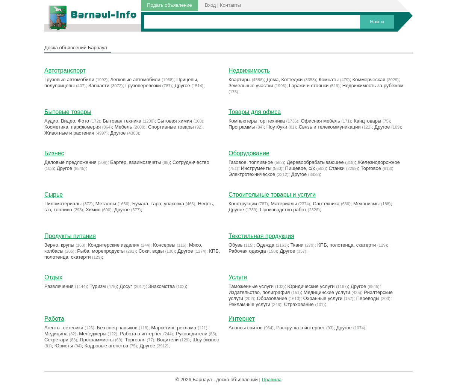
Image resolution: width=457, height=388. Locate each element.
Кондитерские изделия (113, 245)
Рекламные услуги (249, 304)
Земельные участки (250, 85)
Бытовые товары (67, 112)
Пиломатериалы (63, 203)
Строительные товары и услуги (272, 194)
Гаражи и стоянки (308, 85)
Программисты (96, 340)
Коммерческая (369, 79)
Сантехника (326, 203)
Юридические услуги (311, 286)
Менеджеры (92, 333)
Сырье (53, 194)
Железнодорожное (378, 162)
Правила (271, 379)
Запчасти (98, 85)
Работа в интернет (141, 333)
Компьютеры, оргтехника (256, 121)
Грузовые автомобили (69, 79)
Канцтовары (367, 121)
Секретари (56, 340)
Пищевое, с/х (300, 168)
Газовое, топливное (250, 162)
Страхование (299, 304)
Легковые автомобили (135, 79)
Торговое (371, 168)
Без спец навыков (117, 327)
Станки (337, 168)
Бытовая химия (174, 121)
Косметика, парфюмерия (72, 127)
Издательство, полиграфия (259, 292)
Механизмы (366, 203)
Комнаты (329, 79)
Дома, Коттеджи (284, 79)
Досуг (126, 286)
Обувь (235, 245)
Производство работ (283, 209)
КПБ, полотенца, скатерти (346, 245)
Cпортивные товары (171, 127)
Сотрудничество (191, 162)
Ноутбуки (277, 127)
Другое (182, 85)
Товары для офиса (254, 112)
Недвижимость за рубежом (373, 85)
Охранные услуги (322, 298)
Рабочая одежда (247, 251)
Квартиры (239, 79)
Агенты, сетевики (63, 327)
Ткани (297, 245)
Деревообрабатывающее (315, 162)
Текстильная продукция (261, 236)
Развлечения (59, 286)
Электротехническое (251, 174)
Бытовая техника (122, 121)
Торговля (135, 340)
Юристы (63, 346)
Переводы (368, 298)
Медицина (56, 333)
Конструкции (242, 203)
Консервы (164, 245)
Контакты (230, 5)
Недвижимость (249, 70)
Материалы (284, 203)
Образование (272, 298)
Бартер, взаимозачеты (135, 162)
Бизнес (54, 153)
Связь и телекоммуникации (330, 127)
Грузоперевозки (143, 85)
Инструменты (256, 168)
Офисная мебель (320, 121)
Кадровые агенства (106, 346)
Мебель (123, 127)
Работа (54, 318)
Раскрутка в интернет (300, 327)
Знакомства (161, 286)
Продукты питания (70, 236)
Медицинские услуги (327, 292)
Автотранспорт (65, 70)
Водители (168, 340)
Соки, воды (150, 251)
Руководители (191, 333)
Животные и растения (69, 133)
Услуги (237, 277)
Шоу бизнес (205, 340)
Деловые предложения (70, 162)
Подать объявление (169, 5)
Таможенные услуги (251, 286)
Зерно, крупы (59, 245)
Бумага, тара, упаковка (158, 203)
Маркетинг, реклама (173, 327)
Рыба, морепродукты (101, 251)
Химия (93, 209)
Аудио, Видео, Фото (66, 121)
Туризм (97, 286)
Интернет (241, 318)
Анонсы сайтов (245, 327)
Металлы (105, 203)
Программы (241, 127)
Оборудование (248, 153)
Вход (210, 5)
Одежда (265, 245)
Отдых (53, 277)
